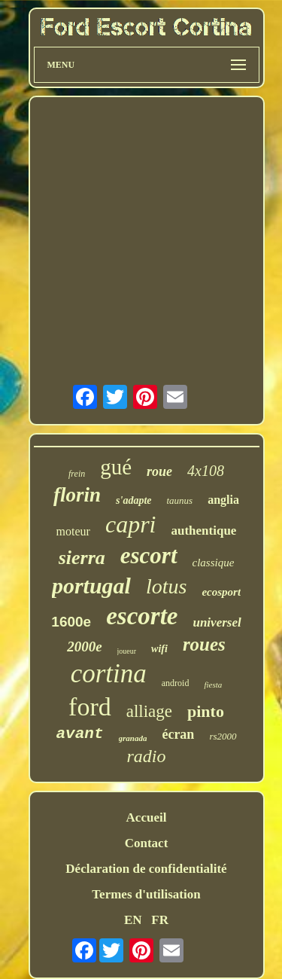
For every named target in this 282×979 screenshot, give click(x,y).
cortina (109, 673)
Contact (146, 843)
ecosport (221, 592)
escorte (141, 616)
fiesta (213, 684)
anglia (223, 499)
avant (79, 734)
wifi (159, 648)
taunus (180, 500)
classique (214, 563)
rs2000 (222, 736)
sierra (82, 558)
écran (178, 734)
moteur (73, 531)
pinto (205, 711)
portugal (91, 585)
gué (116, 467)
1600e (71, 622)
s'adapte (133, 500)
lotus (166, 586)
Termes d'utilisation (146, 894)
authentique (203, 530)
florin (77, 494)
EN (133, 920)
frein (76, 473)
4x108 (205, 470)
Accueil (146, 817)
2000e (84, 646)
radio (145, 756)
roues (204, 644)
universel (217, 622)
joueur (127, 651)
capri (130, 524)
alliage (149, 711)
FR (159, 920)
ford (89, 707)
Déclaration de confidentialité (145, 869)
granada (133, 738)
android (176, 683)
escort (148, 555)
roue (159, 471)
